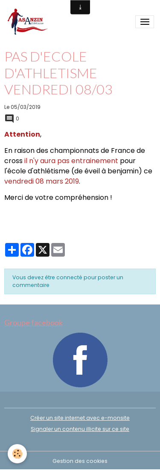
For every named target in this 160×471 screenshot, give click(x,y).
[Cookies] (17, 453)
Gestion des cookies (80, 461)
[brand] (29, 22)
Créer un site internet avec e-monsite (80, 417)
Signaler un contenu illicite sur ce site (80, 429)
